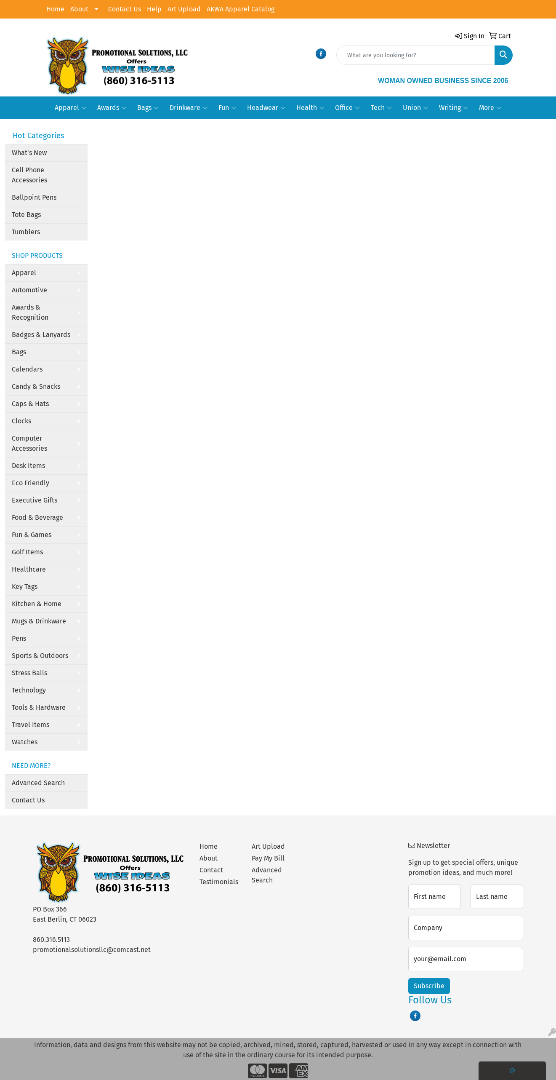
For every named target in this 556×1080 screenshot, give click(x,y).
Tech (381, 108)
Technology (29, 690)
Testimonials (219, 882)
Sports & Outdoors (40, 656)
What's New (29, 153)
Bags (148, 108)
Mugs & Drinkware (39, 621)
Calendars (27, 369)
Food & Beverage (37, 517)
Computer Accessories (29, 443)
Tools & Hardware (39, 707)
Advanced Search (38, 783)
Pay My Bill (268, 858)
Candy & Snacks (36, 386)
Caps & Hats (30, 404)
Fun (227, 108)
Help (154, 9)
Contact (211, 870)
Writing (453, 108)
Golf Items (27, 552)
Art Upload (184, 9)
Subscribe (429, 986)
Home (55, 9)
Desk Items (28, 466)
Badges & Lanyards (41, 335)
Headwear (266, 108)
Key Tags (24, 587)
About (79, 9)
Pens (19, 638)
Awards (111, 108)
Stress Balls (29, 673)
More (490, 108)
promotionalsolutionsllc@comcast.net (92, 950)
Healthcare (29, 569)
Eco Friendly (30, 483)
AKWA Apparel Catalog (240, 9)
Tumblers (26, 232)
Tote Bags (26, 215)
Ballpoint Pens (34, 197)
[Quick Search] (415, 55)
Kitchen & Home (36, 604)
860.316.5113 (51, 940)
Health (310, 108)
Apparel (70, 108)
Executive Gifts (34, 500)
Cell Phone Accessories (29, 175)
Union (415, 108)
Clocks (21, 421)
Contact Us (124, 9)
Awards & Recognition (30, 312)
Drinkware (189, 108)
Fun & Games (31, 535)
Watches (24, 742)
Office (347, 108)
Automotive (29, 290)
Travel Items (30, 725)
